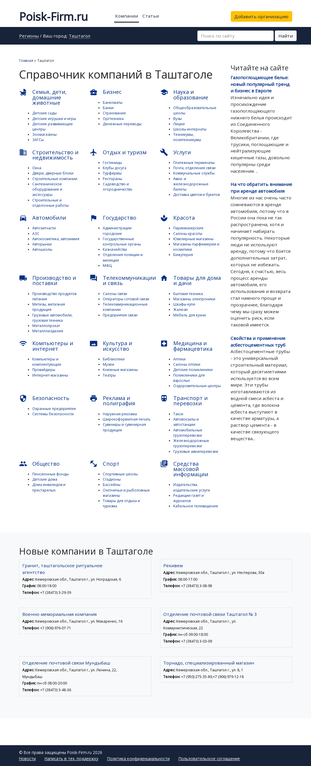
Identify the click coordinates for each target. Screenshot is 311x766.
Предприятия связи (120, 315)
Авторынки (42, 244)
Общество (39, 464)
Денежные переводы (122, 123)
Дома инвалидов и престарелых (48, 487)
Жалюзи (180, 309)
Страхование (114, 113)
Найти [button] (285, 36)
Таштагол (79, 36)
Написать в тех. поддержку (71, 758)
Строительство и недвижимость (49, 154)
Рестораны (112, 178)
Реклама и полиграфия (113, 400)
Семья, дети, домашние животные (43, 97)
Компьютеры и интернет (46, 346)
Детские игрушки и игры (54, 118)
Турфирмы (112, 173)
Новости (27, 758)
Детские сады (44, 113)
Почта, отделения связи (194, 167)
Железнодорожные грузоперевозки (191, 443)
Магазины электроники (194, 298)
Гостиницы (112, 162)
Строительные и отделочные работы (50, 203)
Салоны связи (115, 293)
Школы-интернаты (189, 129)
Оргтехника (113, 118)
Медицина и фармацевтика (186, 346)
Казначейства (115, 249)
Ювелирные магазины (193, 238)
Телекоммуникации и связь (120, 280)
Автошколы (42, 249)
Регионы (29, 36)
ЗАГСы (38, 139)
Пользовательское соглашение (209, 758)
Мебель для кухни (189, 315)
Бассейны (111, 484)
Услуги (175, 152)
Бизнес (106, 92)
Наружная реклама (120, 413)
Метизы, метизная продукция (48, 307)
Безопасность (44, 398)
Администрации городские (117, 231)
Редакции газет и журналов (188, 498)
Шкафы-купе (184, 304)
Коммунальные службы (194, 173)
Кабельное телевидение (195, 506)
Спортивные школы (120, 474)
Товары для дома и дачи (190, 280)
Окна (36, 167)
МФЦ (107, 265)
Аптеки (179, 359)
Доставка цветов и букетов (196, 194)
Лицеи (179, 123)
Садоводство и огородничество (117, 187)
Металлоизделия (47, 330)
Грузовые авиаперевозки (195, 451)
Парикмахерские (188, 228)
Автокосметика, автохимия (55, 238)
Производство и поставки (47, 280)
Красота (177, 218)
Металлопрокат (46, 325)
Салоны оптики (186, 364)
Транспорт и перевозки (184, 400)
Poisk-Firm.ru (53, 16)
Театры (109, 375)
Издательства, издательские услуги (191, 487)
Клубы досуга (114, 167)
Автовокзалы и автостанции (186, 422)
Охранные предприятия (54, 408)
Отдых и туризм (118, 152)
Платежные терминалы (194, 162)
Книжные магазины (120, 369)
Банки (108, 107)
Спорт (105, 464)
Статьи (150, 16)
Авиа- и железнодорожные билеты (191, 184)
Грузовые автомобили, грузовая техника (52, 318)
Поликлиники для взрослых (189, 378)
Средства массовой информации (184, 469)
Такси (178, 413)
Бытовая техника (188, 293)
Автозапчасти (44, 228)
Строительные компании (54, 178)
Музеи (108, 364)
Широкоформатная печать (127, 419)
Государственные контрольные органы (122, 241)
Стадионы (112, 479)
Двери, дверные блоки (52, 173)
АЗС (35, 233)
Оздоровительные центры (197, 385)
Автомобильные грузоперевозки (187, 433)
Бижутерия (183, 254)
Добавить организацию (261, 16)
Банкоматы (112, 102)
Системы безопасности (53, 413)
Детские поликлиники (193, 369)
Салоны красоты (187, 233)
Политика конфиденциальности (138, 758)
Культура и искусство (111, 346)
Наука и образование (184, 94)
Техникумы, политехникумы (187, 137)
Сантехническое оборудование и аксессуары (47, 189)
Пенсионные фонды (50, 474)
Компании (126, 16)
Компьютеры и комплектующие (46, 362)
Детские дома (44, 479)
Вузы (177, 118)
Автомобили (42, 218)
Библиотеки (114, 359)
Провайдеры (43, 369)
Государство (113, 218)
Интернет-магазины (50, 375)
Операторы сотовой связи (126, 298)
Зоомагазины (44, 134)
